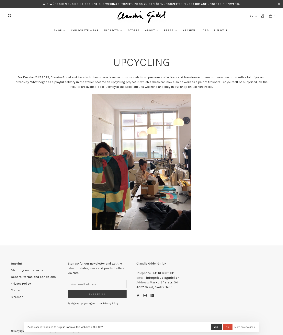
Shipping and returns (27, 270)
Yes (216, 327)
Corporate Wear (84, 30)
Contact (17, 290)
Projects (111, 30)
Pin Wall (221, 30)
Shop (58, 30)
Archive (189, 30)
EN (252, 16)
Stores (134, 30)
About (150, 30)
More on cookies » (244, 327)
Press (169, 30)
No (228, 327)
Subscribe (97, 294)
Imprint (16, 263)
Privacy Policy (21, 283)
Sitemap (17, 297)
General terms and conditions (33, 277)
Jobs (205, 30)
